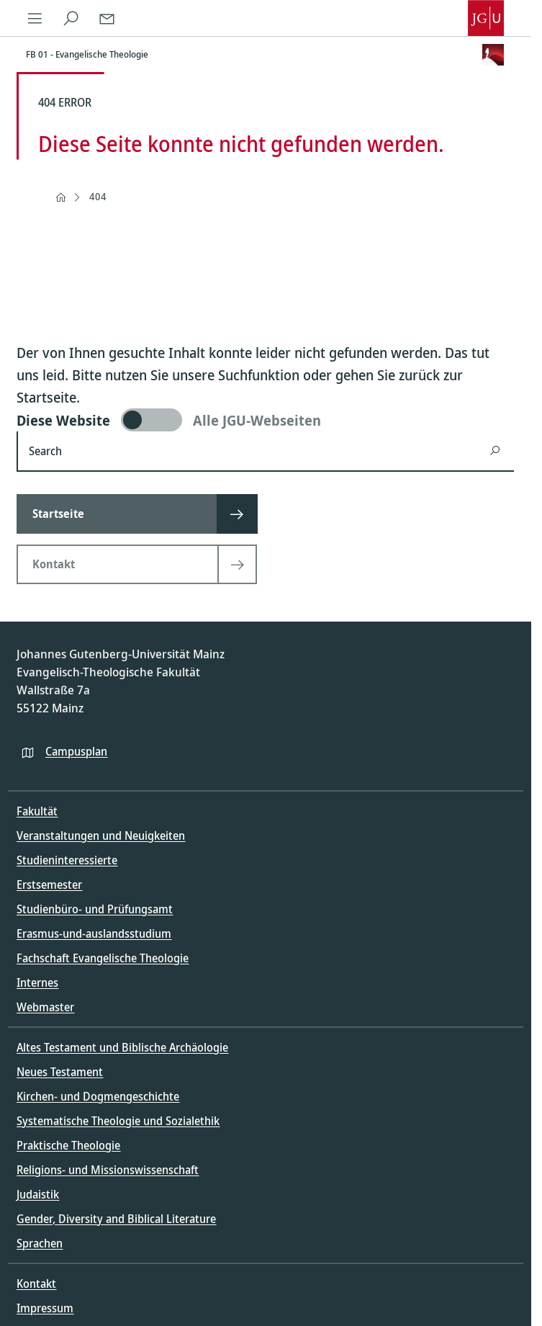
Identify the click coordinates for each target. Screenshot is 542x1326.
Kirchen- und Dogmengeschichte (98, 1096)
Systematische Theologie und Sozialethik (118, 1121)
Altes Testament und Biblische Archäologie (122, 1047)
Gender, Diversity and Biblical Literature (116, 1219)
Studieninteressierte (67, 860)
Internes (37, 982)
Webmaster (45, 1007)
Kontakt (36, 1283)
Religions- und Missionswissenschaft (108, 1170)
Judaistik (38, 1194)
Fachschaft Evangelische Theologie (103, 958)
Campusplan (76, 751)
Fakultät (37, 811)
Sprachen (40, 1243)
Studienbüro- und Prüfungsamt (95, 909)
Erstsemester (49, 884)
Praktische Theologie (68, 1145)
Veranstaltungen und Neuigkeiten (101, 835)
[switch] (265, 419)
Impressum (45, 1308)
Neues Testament (60, 1072)
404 (98, 196)
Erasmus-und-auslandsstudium (94, 933)
